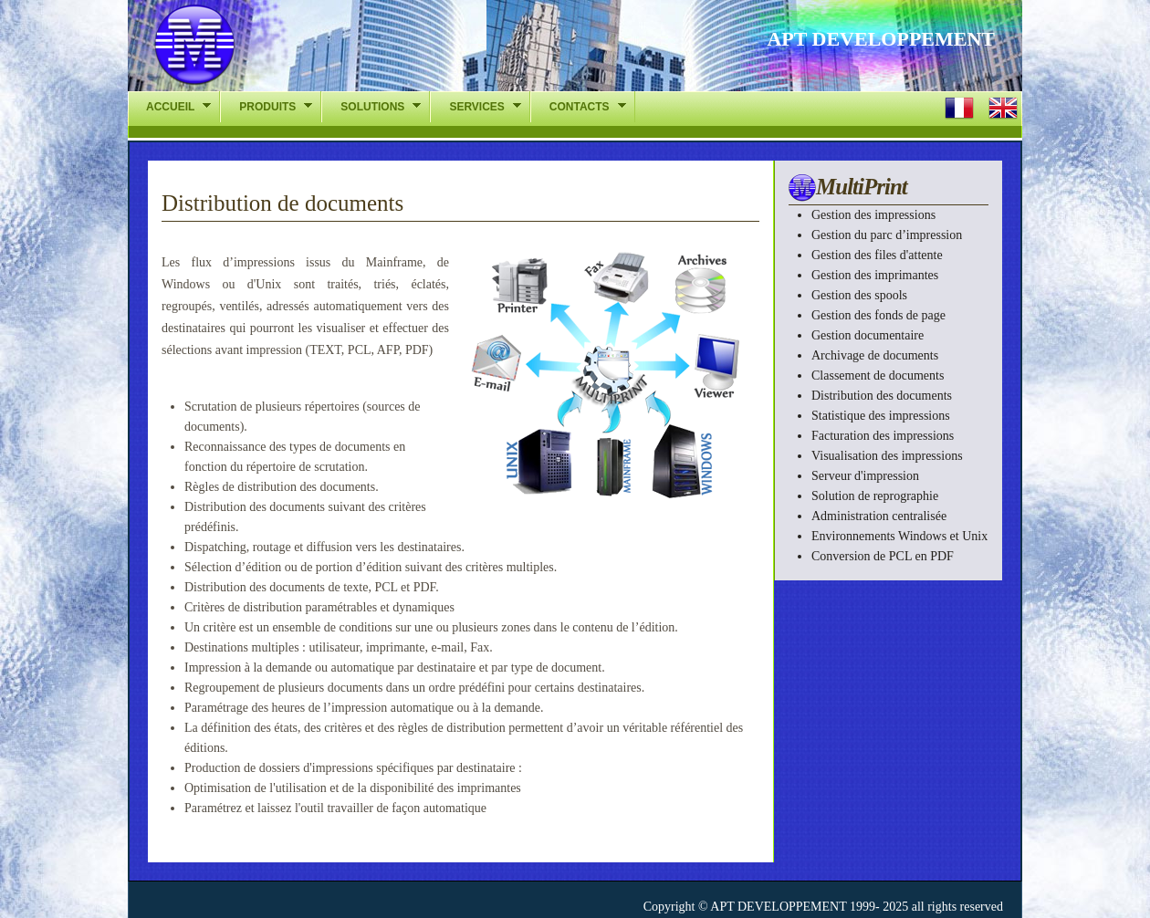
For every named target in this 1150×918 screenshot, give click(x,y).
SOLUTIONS (371, 106)
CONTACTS (578, 106)
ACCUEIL (169, 106)
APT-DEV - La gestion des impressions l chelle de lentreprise (286, 50)
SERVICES (475, 106)
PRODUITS (266, 106)
